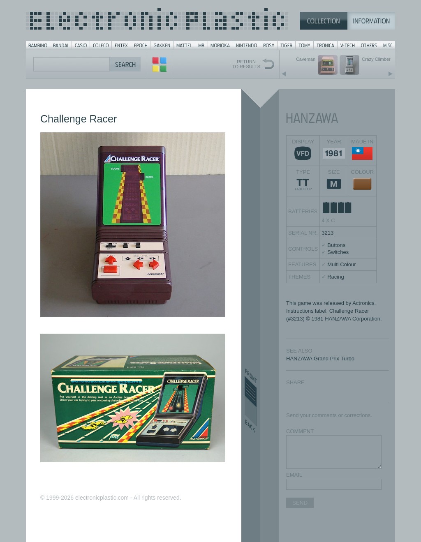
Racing (335, 277)
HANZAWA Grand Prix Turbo (320, 358)
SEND (300, 503)
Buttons (336, 245)
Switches (338, 252)
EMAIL (294, 475)
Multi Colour (341, 264)
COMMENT (300, 431)
